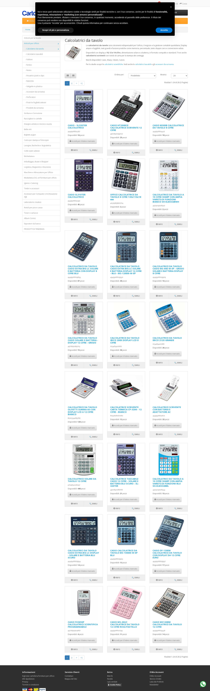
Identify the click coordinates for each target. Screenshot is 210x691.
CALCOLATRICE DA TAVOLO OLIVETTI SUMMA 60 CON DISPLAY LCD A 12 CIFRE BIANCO (82, 411)
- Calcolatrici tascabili (33, 54)
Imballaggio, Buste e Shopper (36, 161)
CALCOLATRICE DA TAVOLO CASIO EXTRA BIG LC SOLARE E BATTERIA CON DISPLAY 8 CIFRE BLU (83, 270)
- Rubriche (29, 81)
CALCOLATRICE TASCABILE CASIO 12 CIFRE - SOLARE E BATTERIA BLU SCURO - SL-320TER (124, 482)
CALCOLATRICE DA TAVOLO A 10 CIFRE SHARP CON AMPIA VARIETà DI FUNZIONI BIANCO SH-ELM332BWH (168, 198)
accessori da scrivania (164, 64)
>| (82, 83)
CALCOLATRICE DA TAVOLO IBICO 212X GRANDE (167, 339)
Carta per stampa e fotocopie (36, 140)
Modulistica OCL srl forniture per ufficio (40, 178)
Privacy (25, 682)
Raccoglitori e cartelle (33, 118)
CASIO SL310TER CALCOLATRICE (76, 195)
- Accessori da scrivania (34, 92)
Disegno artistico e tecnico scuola (38, 124)
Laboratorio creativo (32, 202)
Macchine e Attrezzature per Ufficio (38, 172)
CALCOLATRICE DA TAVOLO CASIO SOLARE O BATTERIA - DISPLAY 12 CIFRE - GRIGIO (83, 340)
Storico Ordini (155, 679)
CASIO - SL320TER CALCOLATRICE (77, 126)
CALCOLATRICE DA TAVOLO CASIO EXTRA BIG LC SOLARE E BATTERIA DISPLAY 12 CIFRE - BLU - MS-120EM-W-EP (126, 270)
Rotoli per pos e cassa (33, 207)
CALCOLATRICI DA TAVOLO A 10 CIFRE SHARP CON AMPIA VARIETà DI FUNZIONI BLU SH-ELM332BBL (168, 482)
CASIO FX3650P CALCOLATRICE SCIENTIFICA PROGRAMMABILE (83, 624)
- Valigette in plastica (33, 86)
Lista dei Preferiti (157, 682)
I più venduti (112, 682)
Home (30, 21)
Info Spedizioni (28, 679)
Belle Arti (28, 129)
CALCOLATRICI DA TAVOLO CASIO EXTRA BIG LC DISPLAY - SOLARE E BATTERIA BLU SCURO (83, 554)
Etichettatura (29, 156)
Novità (110, 679)
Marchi (110, 676)
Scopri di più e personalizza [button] (55, 30)
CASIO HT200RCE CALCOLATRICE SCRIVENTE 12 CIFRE (126, 127)
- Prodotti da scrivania (34, 108)
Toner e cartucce (31, 213)
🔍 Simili (93, 150)
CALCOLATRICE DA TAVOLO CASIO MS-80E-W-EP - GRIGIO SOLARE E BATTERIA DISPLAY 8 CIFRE (168, 270)
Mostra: (163, 74)
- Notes (27, 70)
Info (74, 150)
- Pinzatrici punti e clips (34, 75)
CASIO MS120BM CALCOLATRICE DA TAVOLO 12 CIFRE (167, 624)
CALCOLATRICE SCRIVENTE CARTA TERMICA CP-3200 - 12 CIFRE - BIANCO (126, 409)
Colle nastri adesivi (32, 151)
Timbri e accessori (31, 188)
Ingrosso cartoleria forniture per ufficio (38, 676)
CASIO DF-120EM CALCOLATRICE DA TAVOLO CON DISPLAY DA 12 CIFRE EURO (167, 554)
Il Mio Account (155, 676)
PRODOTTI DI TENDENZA (34, 229)
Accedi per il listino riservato (82, 141)
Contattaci (69, 676)
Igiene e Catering (31, 183)
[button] (171, 7)
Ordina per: (119, 74)
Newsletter (154, 684)
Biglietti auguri (30, 135)
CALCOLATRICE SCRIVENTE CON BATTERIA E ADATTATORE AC (167, 409)
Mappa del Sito (71, 679)
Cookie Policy (115, 685)
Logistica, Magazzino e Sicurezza (37, 167)
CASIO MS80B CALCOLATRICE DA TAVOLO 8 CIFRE (168, 126)
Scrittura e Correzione (33, 113)
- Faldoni (28, 59)
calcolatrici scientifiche (113, 64)
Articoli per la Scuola (32, 38)
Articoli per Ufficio (31, 43)
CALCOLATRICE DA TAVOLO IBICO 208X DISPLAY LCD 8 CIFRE (124, 340)
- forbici (28, 65)
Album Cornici (30, 218)
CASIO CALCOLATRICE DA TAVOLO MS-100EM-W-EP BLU (124, 553)
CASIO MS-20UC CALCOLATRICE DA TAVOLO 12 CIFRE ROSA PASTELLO (124, 624)
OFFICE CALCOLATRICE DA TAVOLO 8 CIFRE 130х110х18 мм (125, 197)
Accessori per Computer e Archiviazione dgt (40, 195)
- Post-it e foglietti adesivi (35, 102)
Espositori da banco (32, 223)
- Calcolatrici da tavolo (34, 49)
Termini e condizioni (30, 684)
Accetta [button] (164, 30)
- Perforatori (30, 97)
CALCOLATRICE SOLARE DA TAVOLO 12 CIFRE (82, 480)
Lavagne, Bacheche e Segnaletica (37, 145)
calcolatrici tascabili (143, 64)
